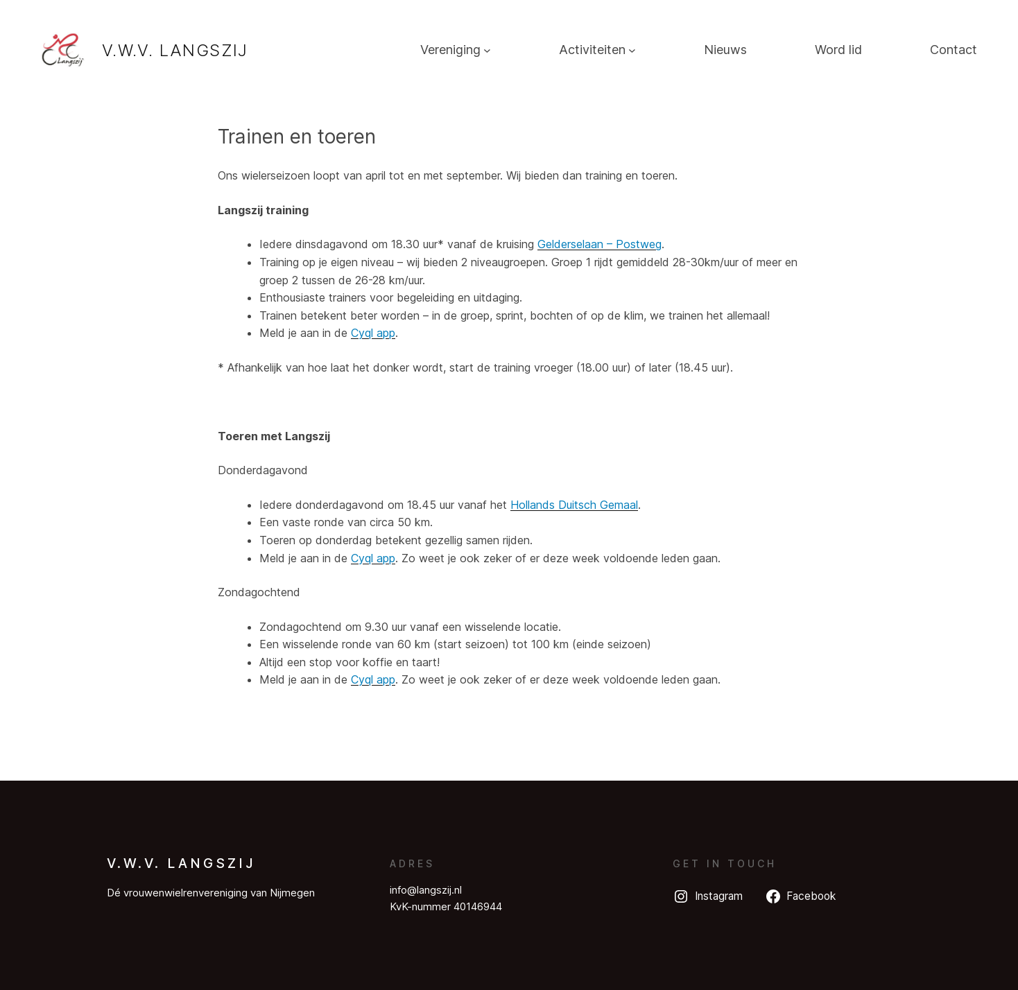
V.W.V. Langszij (175, 50)
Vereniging (450, 49)
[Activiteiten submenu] (632, 50)
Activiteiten (592, 49)
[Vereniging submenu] (487, 50)
